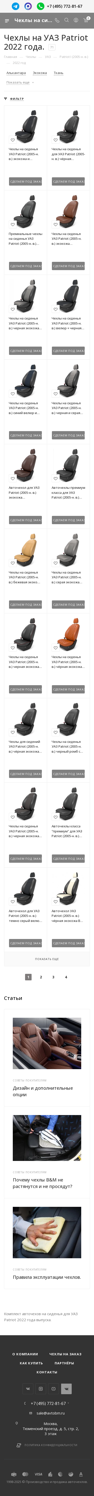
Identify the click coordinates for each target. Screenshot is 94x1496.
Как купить (31, 1363)
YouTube (53, 1388)
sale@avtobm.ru (51, 1412)
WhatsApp (66, 1388)
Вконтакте (28, 1388)
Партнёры (64, 1363)
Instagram (40, 1388)
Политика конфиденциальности (51, 1445)
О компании (25, 1354)
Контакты (47, 1372)
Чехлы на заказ (65, 1354)
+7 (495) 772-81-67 (64, 6)
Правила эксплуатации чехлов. (47, 1277)
